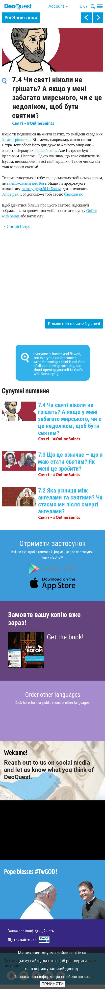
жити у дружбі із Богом (41, 189)
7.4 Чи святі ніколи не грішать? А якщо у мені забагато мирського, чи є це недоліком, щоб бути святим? (70, 419)
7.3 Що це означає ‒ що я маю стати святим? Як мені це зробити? (70, 461)
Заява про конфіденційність (31, 930)
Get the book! (65, 637)
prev (86, 17)
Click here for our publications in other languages (52, 702)
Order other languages (52, 695)
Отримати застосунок (52, 543)
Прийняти (52, 984)
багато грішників (16, 139)
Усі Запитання (20, 18)
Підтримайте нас (22, 939)
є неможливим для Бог (26, 183)
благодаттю (73, 194)
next (98, 17)
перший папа (45, 150)
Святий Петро (18, 226)
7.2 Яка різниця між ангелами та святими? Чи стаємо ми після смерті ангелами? (70, 501)
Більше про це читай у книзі (74, 324)
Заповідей (10, 194)
